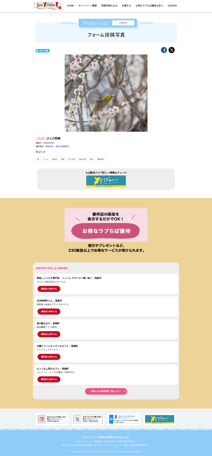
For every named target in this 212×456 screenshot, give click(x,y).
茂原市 (55, 159)
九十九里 (43, 51)
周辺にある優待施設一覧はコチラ (106, 391)
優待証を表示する (49, 289)
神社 (94, 159)
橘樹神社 (104, 159)
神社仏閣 (85, 159)
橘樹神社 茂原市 (53, 146)
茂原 (64, 159)
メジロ (46, 159)
